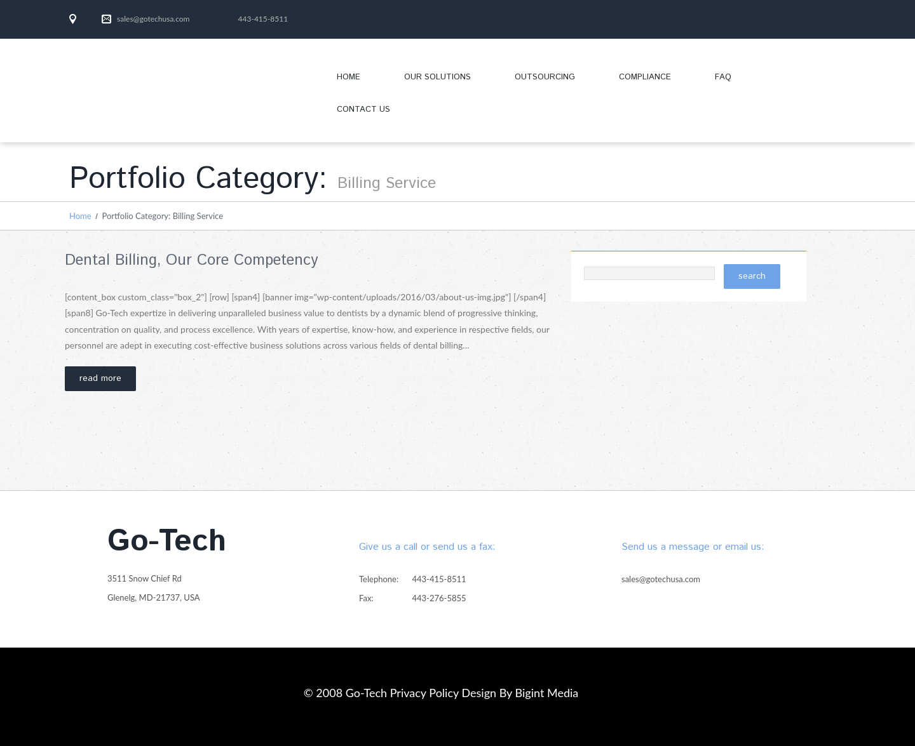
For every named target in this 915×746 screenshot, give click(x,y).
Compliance (645, 77)
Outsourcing (545, 77)
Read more (100, 378)
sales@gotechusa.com (153, 18)
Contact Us (363, 109)
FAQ (723, 77)
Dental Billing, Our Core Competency (191, 260)
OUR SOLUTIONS (427, 82)
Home (348, 77)
